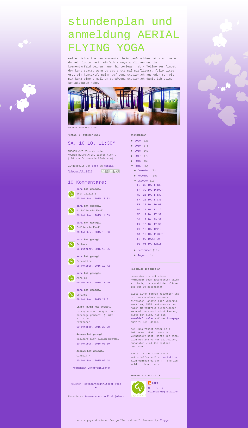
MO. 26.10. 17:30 (149, 195)
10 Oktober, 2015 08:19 (93, 343)
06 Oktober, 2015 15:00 (93, 232)
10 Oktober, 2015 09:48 (93, 360)
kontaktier (170, 357)
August (143, 255)
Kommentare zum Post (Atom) (104, 396)
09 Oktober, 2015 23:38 (93, 327)
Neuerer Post (80, 384)
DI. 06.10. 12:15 (149, 243)
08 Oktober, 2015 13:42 (93, 265)
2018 (138, 150)
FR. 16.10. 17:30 (149, 224)
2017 (138, 156)
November (144, 175)
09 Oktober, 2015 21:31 (93, 299)
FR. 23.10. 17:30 (149, 199)
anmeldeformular (142, 318)
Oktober (144, 180)
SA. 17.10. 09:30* (150, 219)
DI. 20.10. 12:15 (149, 209)
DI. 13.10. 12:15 (149, 229)
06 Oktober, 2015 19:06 (93, 249)
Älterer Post (112, 384)
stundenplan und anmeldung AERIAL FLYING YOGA (123, 35)
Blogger (164, 420)
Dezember (144, 170)
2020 (138, 140)
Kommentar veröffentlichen (91, 368)
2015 (138, 166)
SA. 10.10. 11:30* (150, 234)
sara (80, 189)
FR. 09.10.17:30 (148, 239)
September (145, 250)
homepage (173, 318)
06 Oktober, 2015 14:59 (93, 215)
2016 (138, 161)
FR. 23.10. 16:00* (150, 204)
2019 (138, 145)
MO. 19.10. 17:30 (149, 214)
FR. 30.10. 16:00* (150, 189)
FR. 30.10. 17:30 (149, 185)
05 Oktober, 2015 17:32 (93, 198)
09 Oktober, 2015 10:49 (93, 282)
